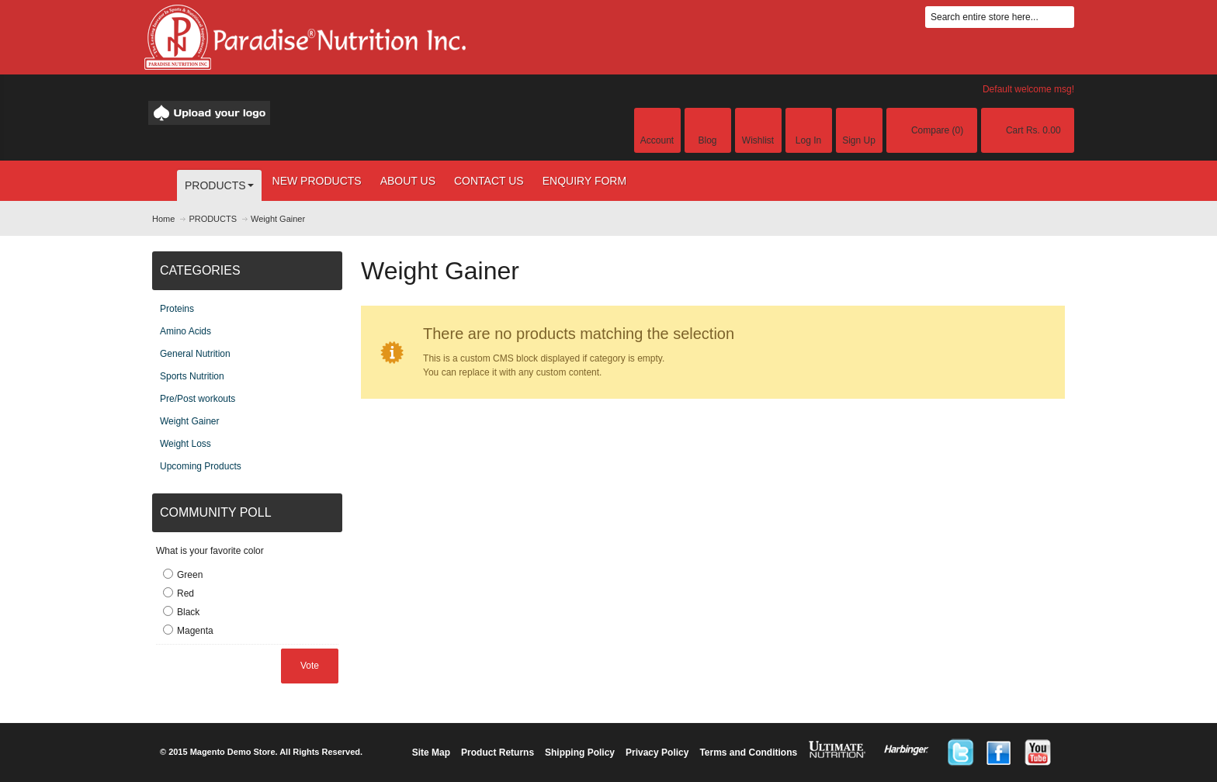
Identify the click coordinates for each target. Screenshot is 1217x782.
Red (185, 593)
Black (188, 612)
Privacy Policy (657, 752)
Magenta (195, 630)
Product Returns (497, 752)
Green (190, 574)
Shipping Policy (580, 752)
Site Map (431, 752)
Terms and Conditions (748, 752)
